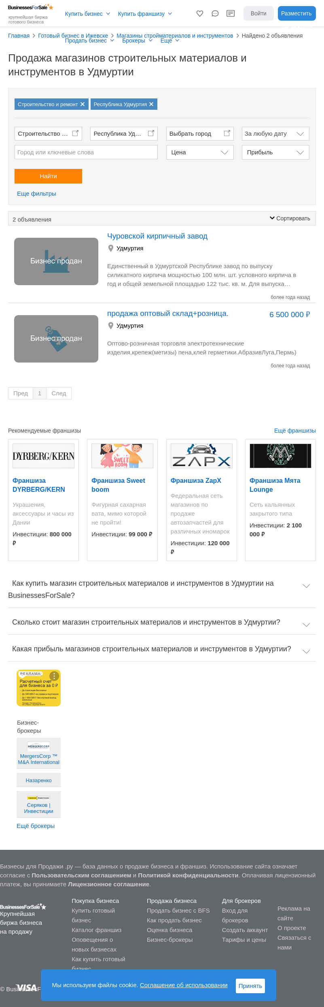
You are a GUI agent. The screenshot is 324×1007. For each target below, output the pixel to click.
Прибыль (260, 152)
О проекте (291, 927)
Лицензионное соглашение (108, 884)
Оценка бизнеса (169, 929)
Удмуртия (129, 248)
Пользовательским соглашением (81, 875)
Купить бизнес (84, 14)
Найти (48, 176)
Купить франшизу (141, 14)
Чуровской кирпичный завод (157, 236)
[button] (200, 13)
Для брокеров (241, 900)
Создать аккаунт (245, 929)
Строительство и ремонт (50, 133)
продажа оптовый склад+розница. (168, 313)
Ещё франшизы (295, 430)
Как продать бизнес (174, 920)
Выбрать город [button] (190, 133)
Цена (179, 152)
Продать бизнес (86, 40)
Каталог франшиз (96, 929)
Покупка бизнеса (95, 900)
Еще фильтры (36, 193)
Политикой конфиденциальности (188, 875)
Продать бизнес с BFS (178, 910)
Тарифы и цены (244, 939)
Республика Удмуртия (124, 133)
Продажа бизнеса (172, 900)
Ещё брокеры (36, 825)
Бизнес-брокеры (170, 939)
